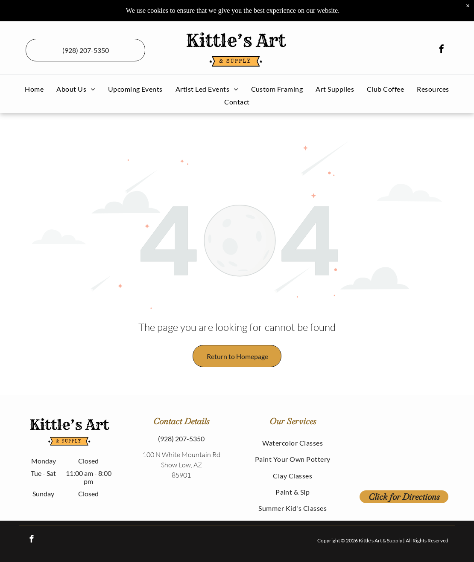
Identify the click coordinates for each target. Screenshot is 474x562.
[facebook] (441, 50)
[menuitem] (34, 89)
